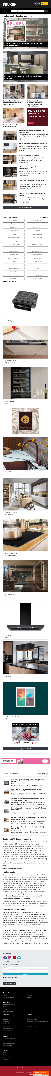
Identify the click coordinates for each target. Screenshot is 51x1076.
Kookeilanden (37, 258)
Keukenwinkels (7, 1057)
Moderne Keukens (14, 268)
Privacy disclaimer (7, 1009)
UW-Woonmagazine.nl (8, 1028)
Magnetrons (37, 265)
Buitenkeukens (14, 227)
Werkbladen (13, 278)
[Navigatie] (5, 11)
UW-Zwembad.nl (7, 1030)
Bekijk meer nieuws (25, 207)
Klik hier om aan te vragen (40, 1073)
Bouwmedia (20, 1068)
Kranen (14, 261)
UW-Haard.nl (6, 1019)
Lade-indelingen (37, 261)
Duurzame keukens (13, 230)
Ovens (37, 268)
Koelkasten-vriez (13, 254)
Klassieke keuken (37, 251)
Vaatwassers (37, 275)
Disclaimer (5, 1006)
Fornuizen (13, 234)
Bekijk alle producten (25, 749)
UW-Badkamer (7, 1017)
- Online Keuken (13, 220)
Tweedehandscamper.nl (9, 1038)
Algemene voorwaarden (9, 1004)
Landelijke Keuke (14, 265)
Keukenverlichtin (13, 251)
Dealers (5, 1054)
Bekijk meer (44, 217)
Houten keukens (37, 237)
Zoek (45, 11)
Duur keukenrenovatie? (9, 1043)
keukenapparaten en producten (20, 898)
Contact (29, 997)
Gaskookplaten (37, 234)
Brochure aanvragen (9, 983)
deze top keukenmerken (39, 914)
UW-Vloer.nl (6, 1026)
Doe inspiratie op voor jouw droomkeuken (20, 896)
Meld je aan (25, 974)
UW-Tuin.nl (6, 1023)
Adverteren (29, 995)
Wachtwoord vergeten (8, 997)
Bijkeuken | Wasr (37, 224)
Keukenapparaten (37, 244)
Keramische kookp (37, 241)
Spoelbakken (13, 271)
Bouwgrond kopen (7, 1045)
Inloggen (5, 995)
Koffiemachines (37, 254)
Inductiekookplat (14, 241)
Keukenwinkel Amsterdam (33, 1017)
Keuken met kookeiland (32, 1019)
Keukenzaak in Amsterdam (10, 1041)
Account (37, 3)
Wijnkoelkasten (37, 278)
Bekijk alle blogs (42, 774)
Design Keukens (37, 227)
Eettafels (37, 230)
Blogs (4, 1052)
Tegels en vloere (13, 275)
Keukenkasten (14, 248)
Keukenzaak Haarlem (32, 1026)
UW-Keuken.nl (6, 1021)
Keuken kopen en (14, 244)
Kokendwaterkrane (13, 258)
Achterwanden (37, 220)
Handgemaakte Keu (13, 237)
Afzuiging (13, 224)
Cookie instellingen (8, 1011)
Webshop (5, 1059)
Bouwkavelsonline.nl (8, 1033)
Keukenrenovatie (37, 248)
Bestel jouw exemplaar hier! (12, 868)
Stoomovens (37, 271)
